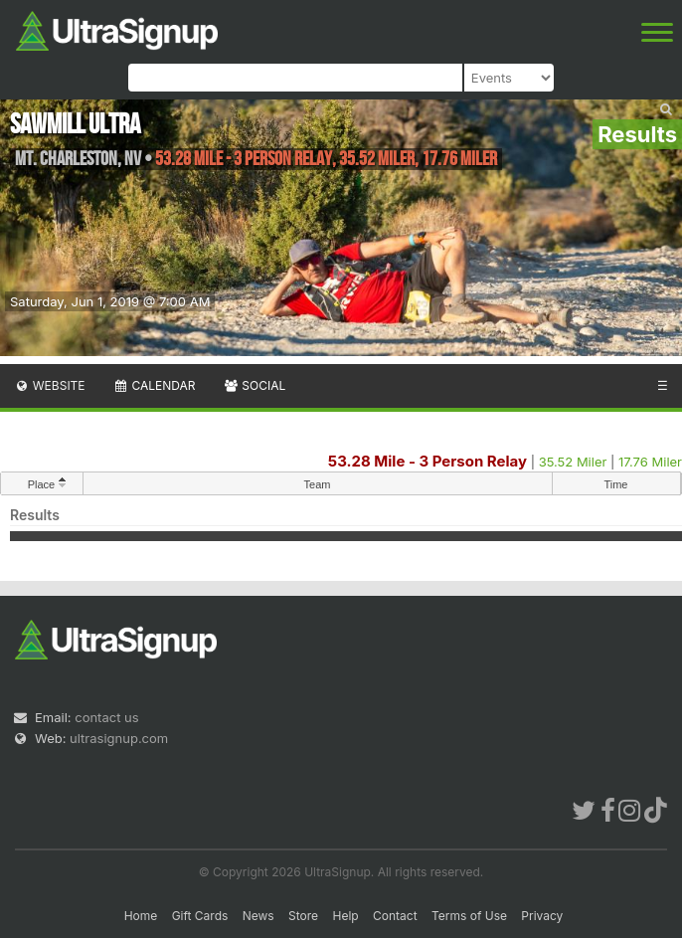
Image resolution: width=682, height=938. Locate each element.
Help (345, 915)
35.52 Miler (573, 461)
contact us (106, 717)
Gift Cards (200, 915)
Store (303, 915)
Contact (395, 915)
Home (141, 915)
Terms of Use (469, 915)
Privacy (542, 915)
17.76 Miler (650, 461)
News (258, 915)
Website (49, 385)
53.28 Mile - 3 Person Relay (427, 461)
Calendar (154, 385)
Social (254, 385)
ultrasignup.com (119, 738)
